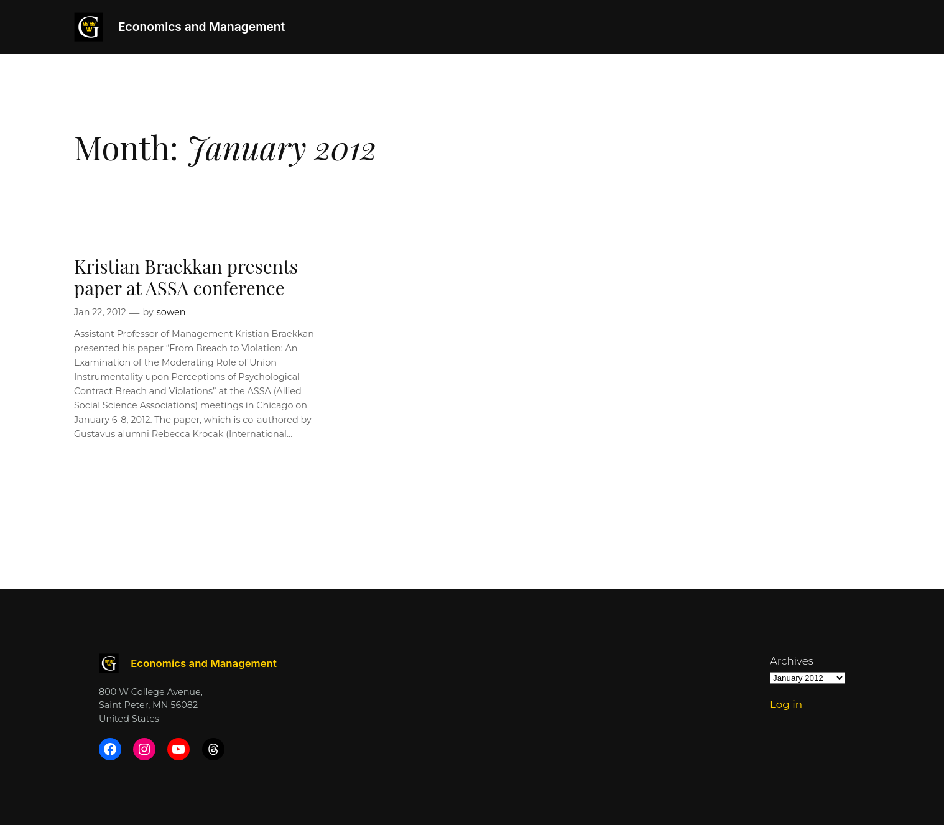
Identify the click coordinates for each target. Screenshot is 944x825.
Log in (786, 704)
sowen (171, 312)
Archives (791, 661)
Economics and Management (201, 26)
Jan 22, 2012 (100, 312)
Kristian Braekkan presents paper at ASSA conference (186, 277)
